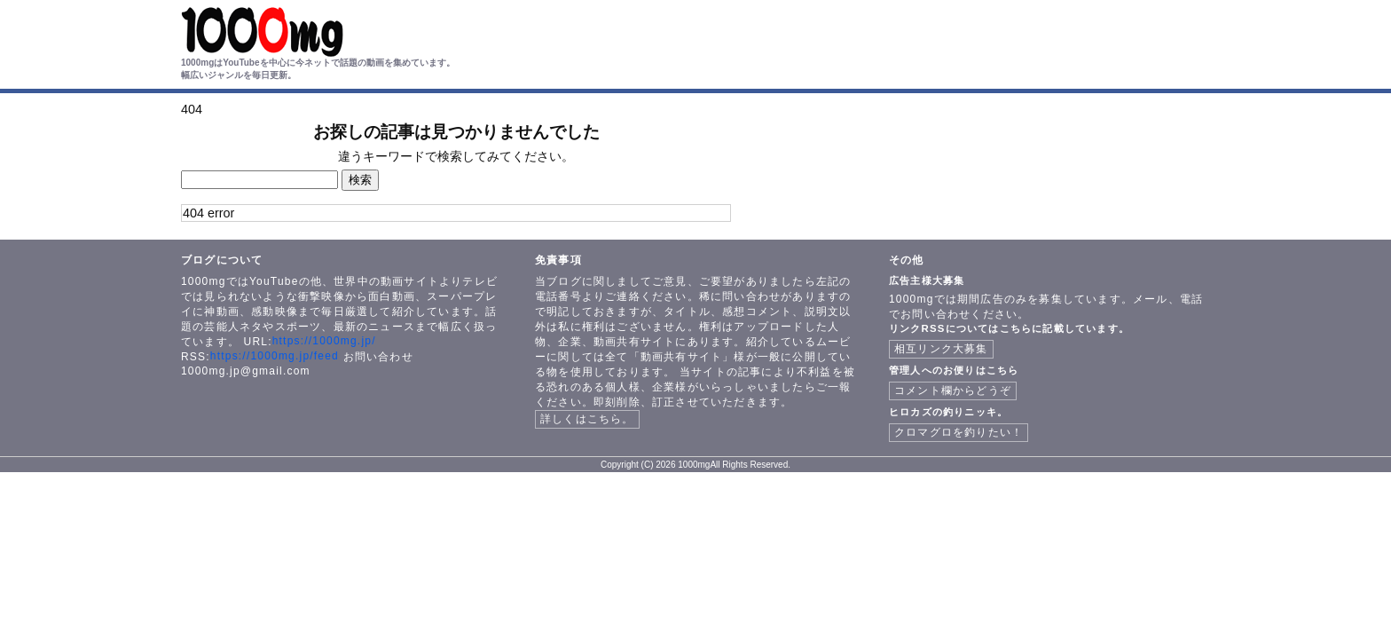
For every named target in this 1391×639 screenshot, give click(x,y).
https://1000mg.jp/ (324, 341)
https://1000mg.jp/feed (274, 356)
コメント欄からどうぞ (952, 390)
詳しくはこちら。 (587, 419)
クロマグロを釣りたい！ (958, 432)
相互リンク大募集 (941, 349)
